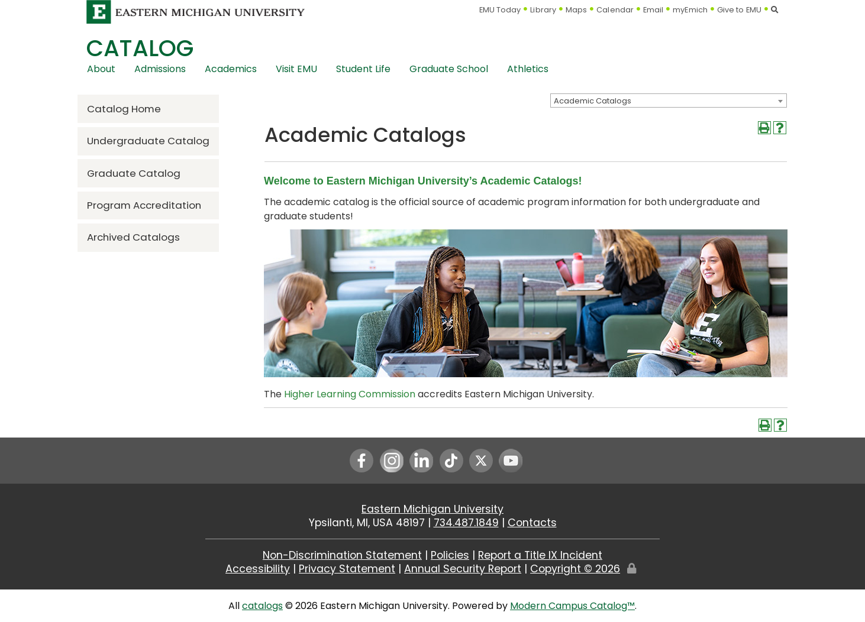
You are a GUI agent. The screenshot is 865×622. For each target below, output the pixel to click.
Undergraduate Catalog (148, 141)
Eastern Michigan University (432, 509)
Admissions (160, 69)
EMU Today (500, 10)
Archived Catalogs (133, 237)
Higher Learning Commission (349, 394)
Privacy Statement (347, 569)
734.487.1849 (466, 523)
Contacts (532, 523)
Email (653, 10)
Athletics (527, 69)
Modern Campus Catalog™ (572, 606)
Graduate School (448, 69)
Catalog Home (124, 109)
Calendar (615, 10)
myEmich (690, 10)
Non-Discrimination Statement (342, 555)
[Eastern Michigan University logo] (195, 11)
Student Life (363, 69)
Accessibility (257, 569)
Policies (450, 555)
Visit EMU (296, 69)
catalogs (262, 606)
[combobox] (668, 100)
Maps (576, 10)
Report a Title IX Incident (540, 555)
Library (543, 10)
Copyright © (575, 569)
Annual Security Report (462, 569)
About (101, 69)
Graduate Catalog (133, 173)
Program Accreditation (144, 205)
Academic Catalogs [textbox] (592, 100)
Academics (231, 69)
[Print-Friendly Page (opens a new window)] (764, 127)
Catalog (139, 48)
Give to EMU (739, 10)
